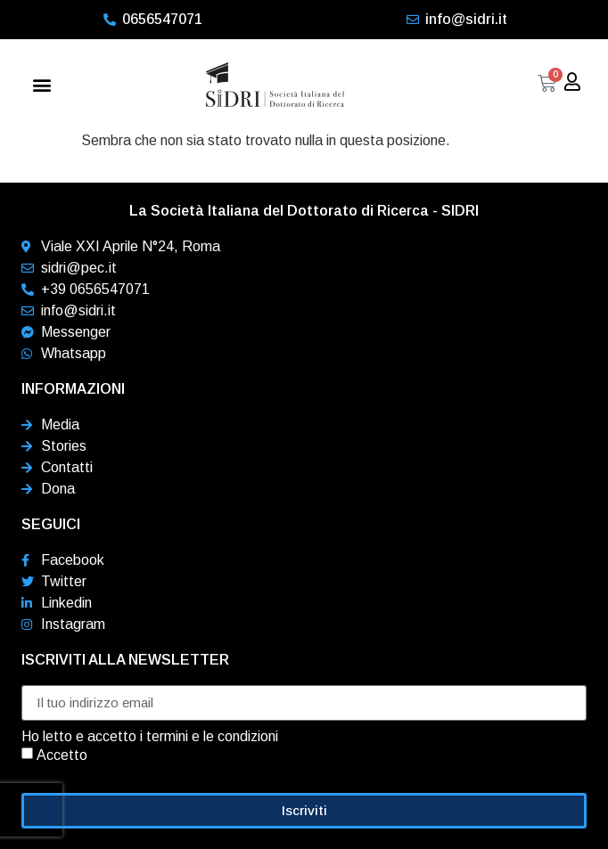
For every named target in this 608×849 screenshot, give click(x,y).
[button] (41, 85)
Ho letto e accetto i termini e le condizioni (149, 737)
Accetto (62, 754)
